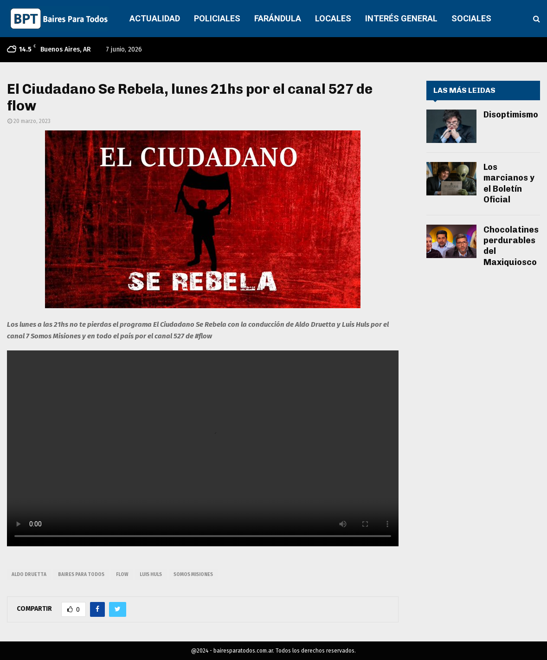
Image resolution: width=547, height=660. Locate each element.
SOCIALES (471, 18)
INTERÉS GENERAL (401, 18)
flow (122, 574)
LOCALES (333, 18)
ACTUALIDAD (154, 18)
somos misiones (193, 574)
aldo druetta (29, 574)
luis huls (151, 574)
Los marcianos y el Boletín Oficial (508, 183)
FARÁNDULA (277, 18)
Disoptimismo (510, 115)
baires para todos (81, 574)
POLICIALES (217, 18)
